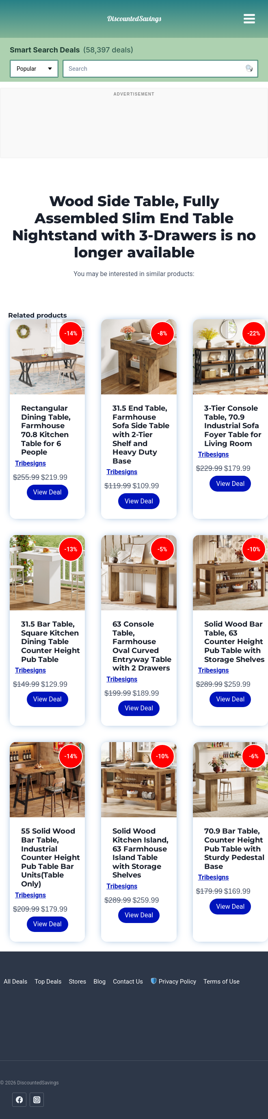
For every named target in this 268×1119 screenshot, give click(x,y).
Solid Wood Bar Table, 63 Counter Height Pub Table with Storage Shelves (234, 642)
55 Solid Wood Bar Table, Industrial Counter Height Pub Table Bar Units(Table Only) (50, 857)
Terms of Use (221, 981)
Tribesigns (30, 463)
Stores (77, 981)
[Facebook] (19, 1100)
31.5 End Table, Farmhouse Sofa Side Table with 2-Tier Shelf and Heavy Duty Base (140, 435)
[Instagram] (37, 1100)
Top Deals (48, 981)
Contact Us (128, 981)
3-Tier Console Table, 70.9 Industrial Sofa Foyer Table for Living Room (233, 426)
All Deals (15, 981)
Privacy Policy (173, 981)
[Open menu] (249, 19)
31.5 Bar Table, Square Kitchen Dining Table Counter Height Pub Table (50, 642)
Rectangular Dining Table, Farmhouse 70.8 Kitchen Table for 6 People (46, 430)
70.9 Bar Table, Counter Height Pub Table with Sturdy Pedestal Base (234, 849)
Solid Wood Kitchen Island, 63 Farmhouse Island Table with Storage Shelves (140, 853)
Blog (99, 981)
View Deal (47, 492)
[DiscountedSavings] (134, 18)
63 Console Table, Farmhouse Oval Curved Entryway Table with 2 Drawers (141, 646)
